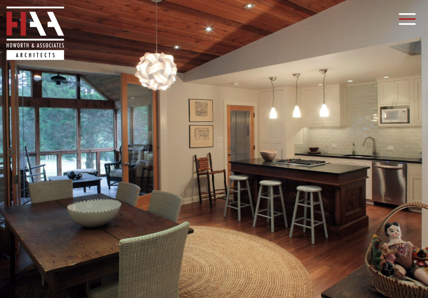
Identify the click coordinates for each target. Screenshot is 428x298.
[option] (214, 149)
